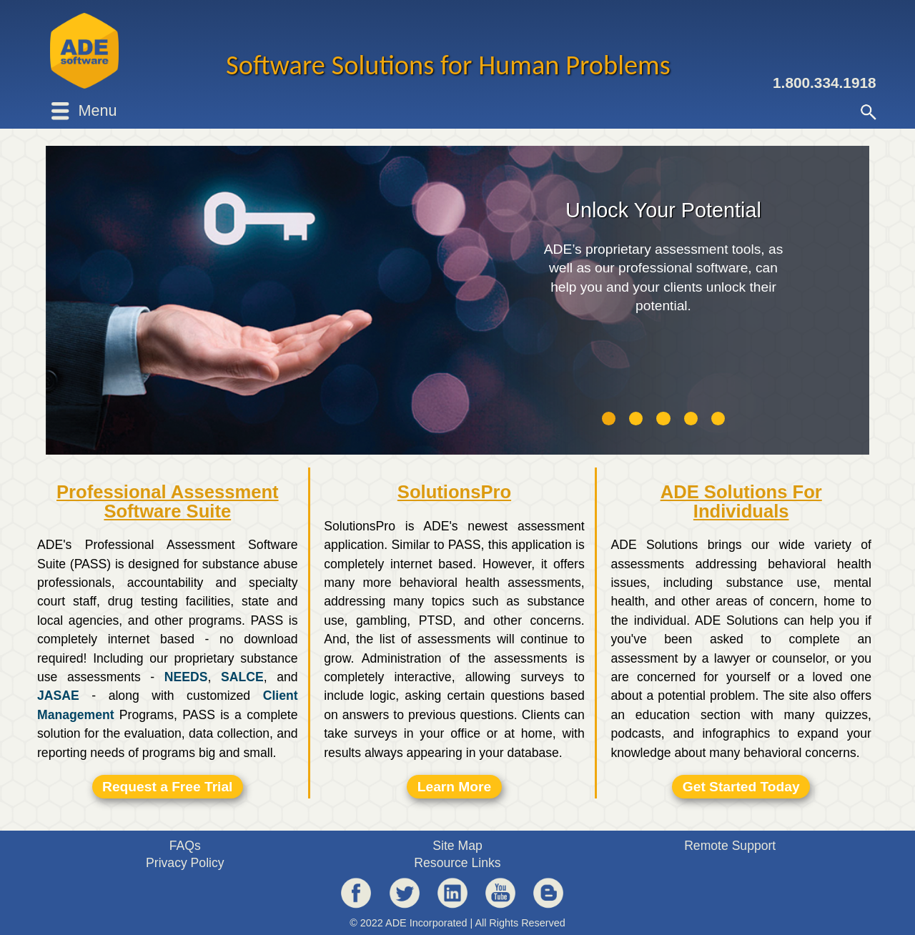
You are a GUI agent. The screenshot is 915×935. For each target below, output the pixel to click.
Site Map (457, 845)
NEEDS (186, 677)
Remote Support (730, 845)
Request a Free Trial (167, 786)
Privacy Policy (185, 863)
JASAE (58, 695)
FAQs (185, 845)
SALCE (242, 677)
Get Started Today (741, 786)
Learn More (454, 786)
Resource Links (457, 863)
